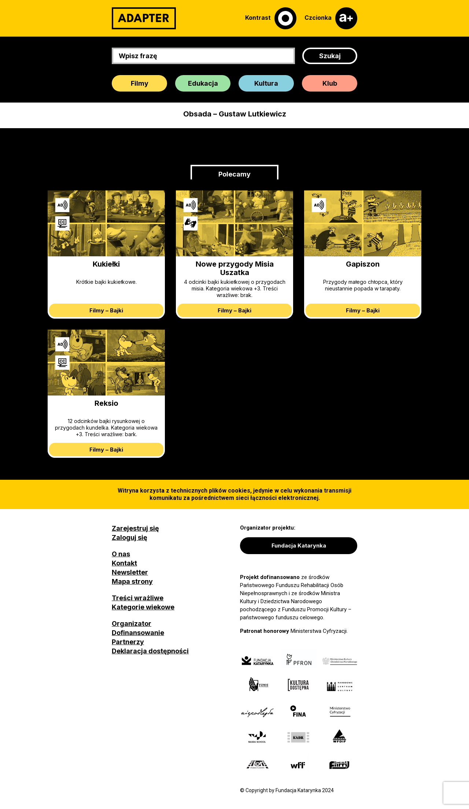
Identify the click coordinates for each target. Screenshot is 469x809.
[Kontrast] (270, 18)
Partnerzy (128, 642)
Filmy (139, 83)
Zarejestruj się (135, 528)
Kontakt (124, 563)
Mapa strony (132, 581)
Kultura (266, 83)
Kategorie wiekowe (143, 607)
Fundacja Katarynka (299, 545)
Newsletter (130, 572)
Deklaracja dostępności (150, 651)
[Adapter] (144, 18)
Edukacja (203, 83)
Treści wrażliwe (137, 598)
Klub (329, 83)
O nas (121, 554)
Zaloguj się (129, 537)
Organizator (131, 623)
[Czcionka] (330, 18)
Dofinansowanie (138, 633)
